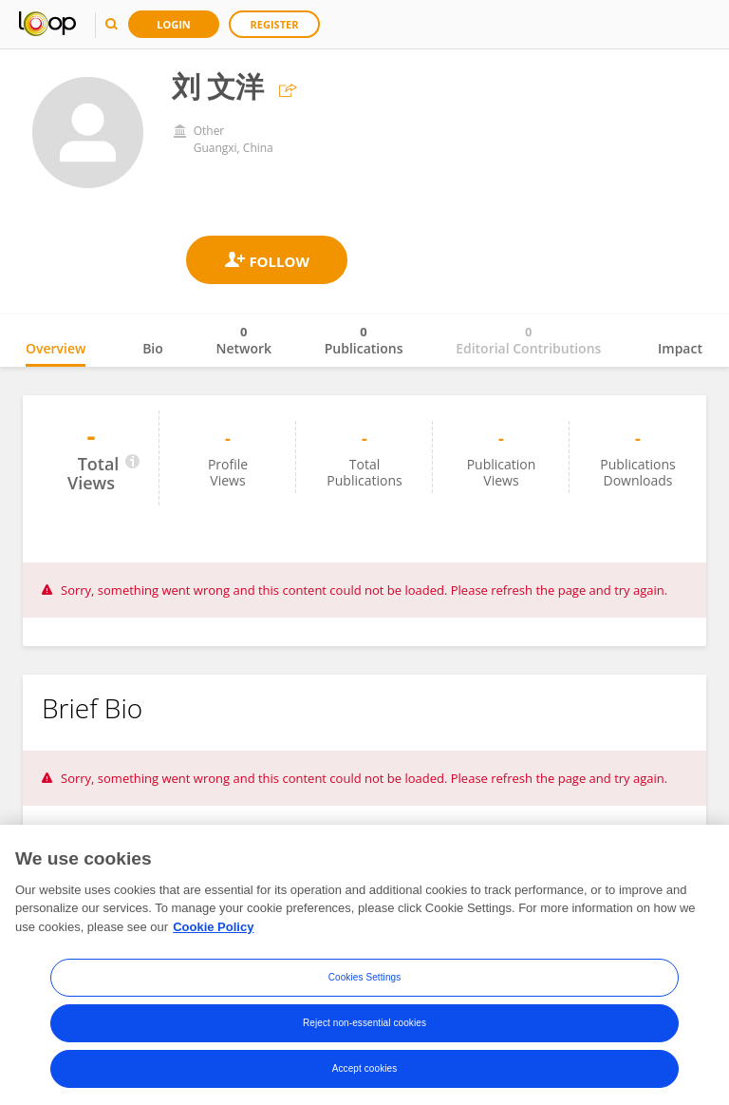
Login (174, 24)
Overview (55, 348)
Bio (152, 348)
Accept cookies (365, 1074)
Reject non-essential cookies (364, 1028)
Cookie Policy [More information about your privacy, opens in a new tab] (213, 931)
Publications (364, 340)
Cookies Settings (365, 983)
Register (275, 24)
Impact (680, 348)
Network (243, 340)
